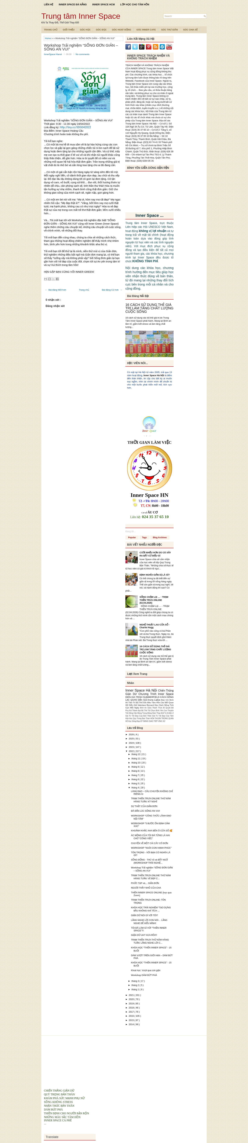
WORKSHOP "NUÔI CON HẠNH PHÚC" (151, 848)
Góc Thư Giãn (169, 29)
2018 (132, 1007)
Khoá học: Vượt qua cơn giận (145, 970)
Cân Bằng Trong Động (143, 713)
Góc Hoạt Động (121, 29)
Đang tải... (130, 531)
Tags (144, 537)
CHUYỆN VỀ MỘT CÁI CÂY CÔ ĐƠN (149, 843)
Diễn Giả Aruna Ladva (149, 700)
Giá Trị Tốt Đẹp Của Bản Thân (138, 716)
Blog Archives (160, 537)
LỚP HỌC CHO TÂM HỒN (134, 4)
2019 (132, 1003)
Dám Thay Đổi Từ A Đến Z (163, 713)
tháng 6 (136, 779)
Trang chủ (84, 290)
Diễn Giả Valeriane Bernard (141, 705)
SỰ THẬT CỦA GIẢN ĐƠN (144, 806)
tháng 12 (136, 754)
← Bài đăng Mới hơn (55, 290)
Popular (132, 537)
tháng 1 (136, 989)
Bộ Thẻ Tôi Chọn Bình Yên (152, 710)
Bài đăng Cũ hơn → (112, 290)
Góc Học (85, 29)
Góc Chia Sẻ (190, 29)
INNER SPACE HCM (103, 4)
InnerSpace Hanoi (53, 54)
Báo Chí (165, 700)
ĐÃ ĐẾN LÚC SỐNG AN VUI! (145, 811)
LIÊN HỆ (48, 4)
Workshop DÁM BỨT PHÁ (144, 975)
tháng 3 (136, 981)
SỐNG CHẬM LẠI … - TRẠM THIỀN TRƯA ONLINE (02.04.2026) (154, 600)
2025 (132, 738)
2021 (132, 995)
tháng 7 (136, 775)
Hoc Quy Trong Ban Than (140, 718)
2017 (132, 1012)
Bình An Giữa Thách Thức (151, 708)
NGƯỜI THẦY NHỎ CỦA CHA (146, 887)
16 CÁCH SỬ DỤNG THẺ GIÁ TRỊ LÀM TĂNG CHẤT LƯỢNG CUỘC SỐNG (149, 308)
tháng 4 (136, 787)
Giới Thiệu (69, 29)
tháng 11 (136, 758)
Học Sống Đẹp (134, 721)
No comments (82, 54)
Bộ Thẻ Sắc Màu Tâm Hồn (148, 702)
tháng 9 (136, 766)
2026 (132, 734)
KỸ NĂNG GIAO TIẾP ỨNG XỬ (153, 721)
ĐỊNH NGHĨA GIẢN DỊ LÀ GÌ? (155, 574)
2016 (132, 1016)
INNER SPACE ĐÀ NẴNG (73, 4)
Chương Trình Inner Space (156, 694)
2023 (132, 747)
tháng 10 (136, 762)
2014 (132, 1024)
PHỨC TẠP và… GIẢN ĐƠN (145, 883)
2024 (132, 743)
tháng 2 (136, 985)
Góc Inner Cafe (146, 29)
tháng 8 (136, 771)
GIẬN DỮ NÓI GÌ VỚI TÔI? (144, 915)
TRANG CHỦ (51, 29)
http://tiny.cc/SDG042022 (75, 127)
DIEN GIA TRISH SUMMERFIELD (142, 697)
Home (48, 38)
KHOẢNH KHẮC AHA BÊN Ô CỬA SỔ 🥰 (151, 830)
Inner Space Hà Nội (153, 375)
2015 (132, 1020)
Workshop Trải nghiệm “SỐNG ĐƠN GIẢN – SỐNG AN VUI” (81, 47)
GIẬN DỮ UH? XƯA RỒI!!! (144, 935)
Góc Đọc (101, 29)
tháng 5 (136, 783)
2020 (132, 999)
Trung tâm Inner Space (80, 16)
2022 (132, 751)
